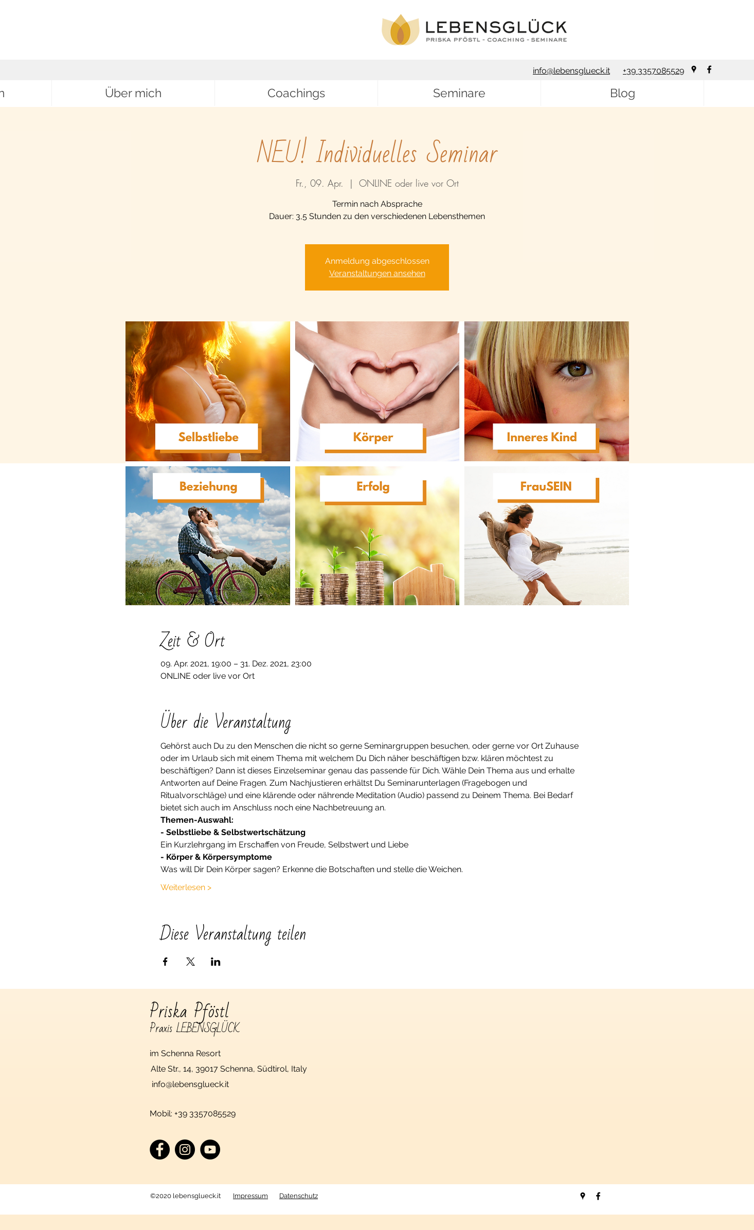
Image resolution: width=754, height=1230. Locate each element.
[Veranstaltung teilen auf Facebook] (165, 961)
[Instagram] (185, 1149)
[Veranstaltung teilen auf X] (190, 961)
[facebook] (709, 69)
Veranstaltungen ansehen (377, 273)
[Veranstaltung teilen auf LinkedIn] (216, 961)
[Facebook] (160, 1149)
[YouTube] (210, 1149)
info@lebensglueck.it (571, 71)
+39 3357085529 (653, 71)
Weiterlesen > (185, 887)
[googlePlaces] (694, 69)
